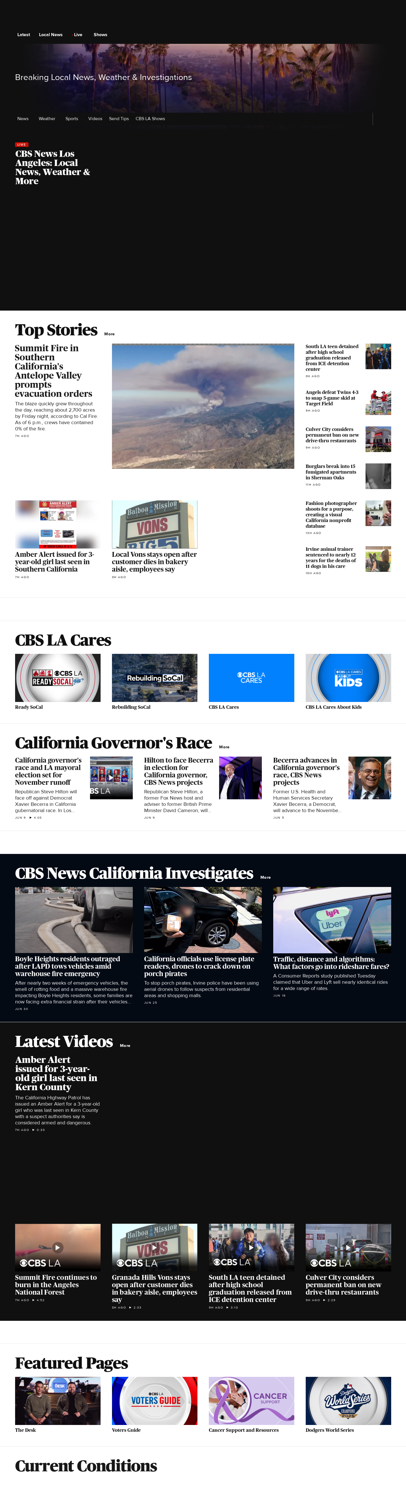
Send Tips (119, 119)
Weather (49, 119)
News (24, 119)
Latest (25, 34)
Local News (52, 34)
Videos (95, 119)
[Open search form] (386, 34)
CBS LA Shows (152, 119)
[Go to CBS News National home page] (203, 35)
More (111, 334)
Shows (102, 34)
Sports (73, 119)
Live (80, 35)
